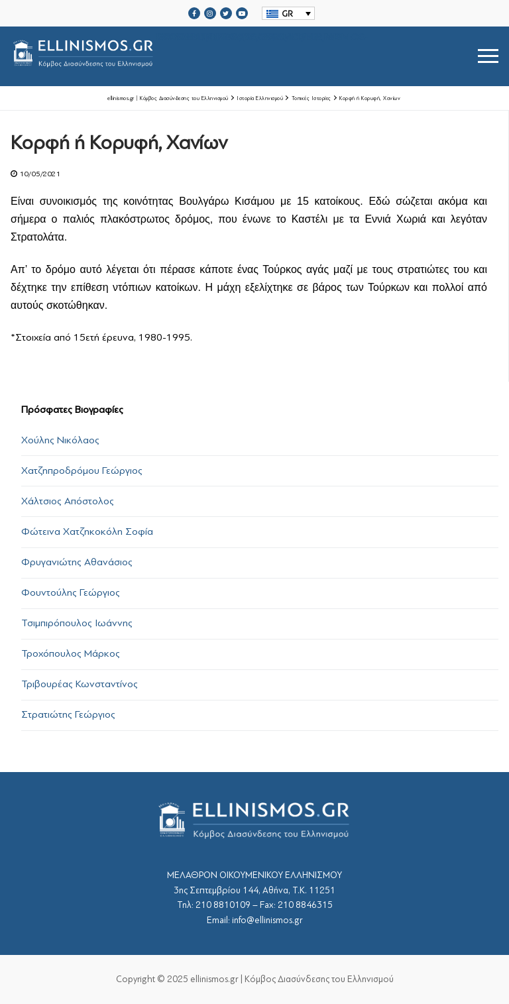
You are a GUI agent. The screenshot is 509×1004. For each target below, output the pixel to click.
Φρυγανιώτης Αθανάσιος (77, 562)
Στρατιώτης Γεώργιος (68, 714)
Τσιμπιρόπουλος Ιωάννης (77, 623)
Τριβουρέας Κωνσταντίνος (79, 684)
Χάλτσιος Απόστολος (67, 501)
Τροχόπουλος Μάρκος (70, 653)
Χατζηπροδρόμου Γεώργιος (81, 470)
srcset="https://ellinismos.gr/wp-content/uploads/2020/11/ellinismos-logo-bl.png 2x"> (190, 56)
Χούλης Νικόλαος (60, 440)
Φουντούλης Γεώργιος (70, 592)
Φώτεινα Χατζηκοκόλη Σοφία (87, 531)
